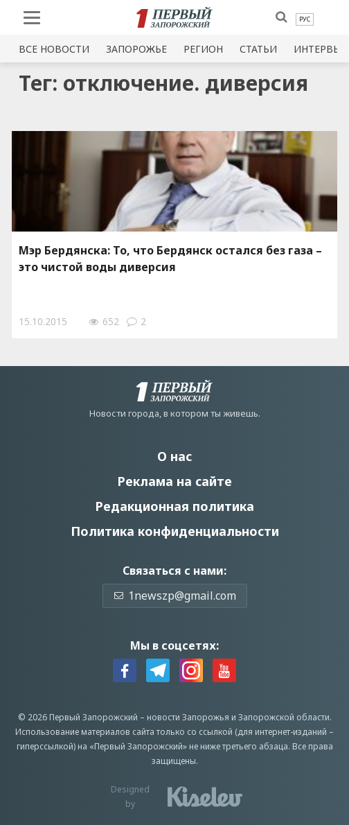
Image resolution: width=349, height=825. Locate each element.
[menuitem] (304, 19)
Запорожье (136, 48)
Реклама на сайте (174, 481)
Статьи (258, 48)
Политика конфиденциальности (175, 531)
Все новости (54, 48)
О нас (174, 456)
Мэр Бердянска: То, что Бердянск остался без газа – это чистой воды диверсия (170, 259)
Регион (203, 48)
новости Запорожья (188, 717)
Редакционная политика (174, 506)
